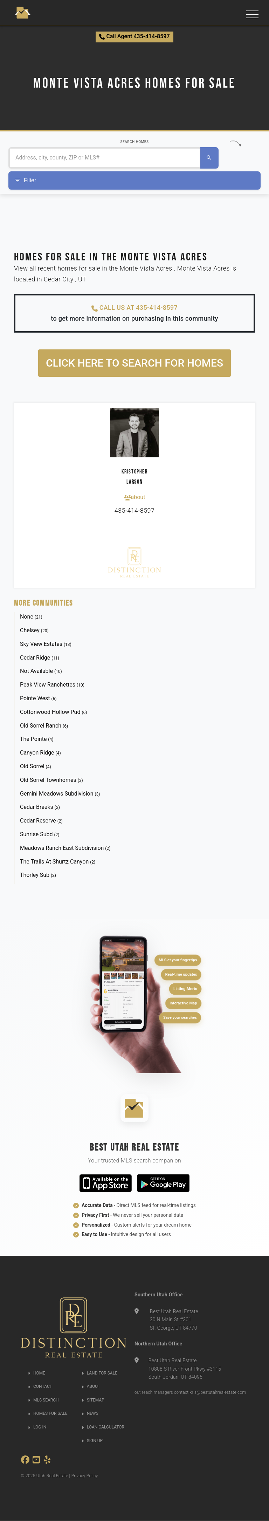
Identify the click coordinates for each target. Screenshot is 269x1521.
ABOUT (91, 1386)
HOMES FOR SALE (48, 1413)
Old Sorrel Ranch (44, 725)
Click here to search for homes (134, 363)
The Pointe (36, 739)
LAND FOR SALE (99, 1373)
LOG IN (37, 1427)
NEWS (90, 1413)
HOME (36, 1373)
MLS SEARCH (43, 1400)
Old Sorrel (35, 766)
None (31, 617)
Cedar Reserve (41, 821)
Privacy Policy (84, 1476)
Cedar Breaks (40, 807)
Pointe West (38, 698)
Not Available (41, 671)
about (134, 497)
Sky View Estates (45, 644)
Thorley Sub (38, 875)
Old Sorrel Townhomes (51, 780)
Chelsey (34, 630)
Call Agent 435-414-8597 (134, 36)
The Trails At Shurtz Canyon (57, 861)
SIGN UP (92, 1440)
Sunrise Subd (40, 834)
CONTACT (40, 1386)
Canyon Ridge (40, 753)
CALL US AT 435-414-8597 (134, 308)
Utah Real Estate (52, 1476)
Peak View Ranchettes (52, 685)
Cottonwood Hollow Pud (53, 712)
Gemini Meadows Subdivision (60, 793)
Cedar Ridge (39, 657)
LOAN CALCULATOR (103, 1427)
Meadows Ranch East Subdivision (65, 848)
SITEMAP (93, 1400)
